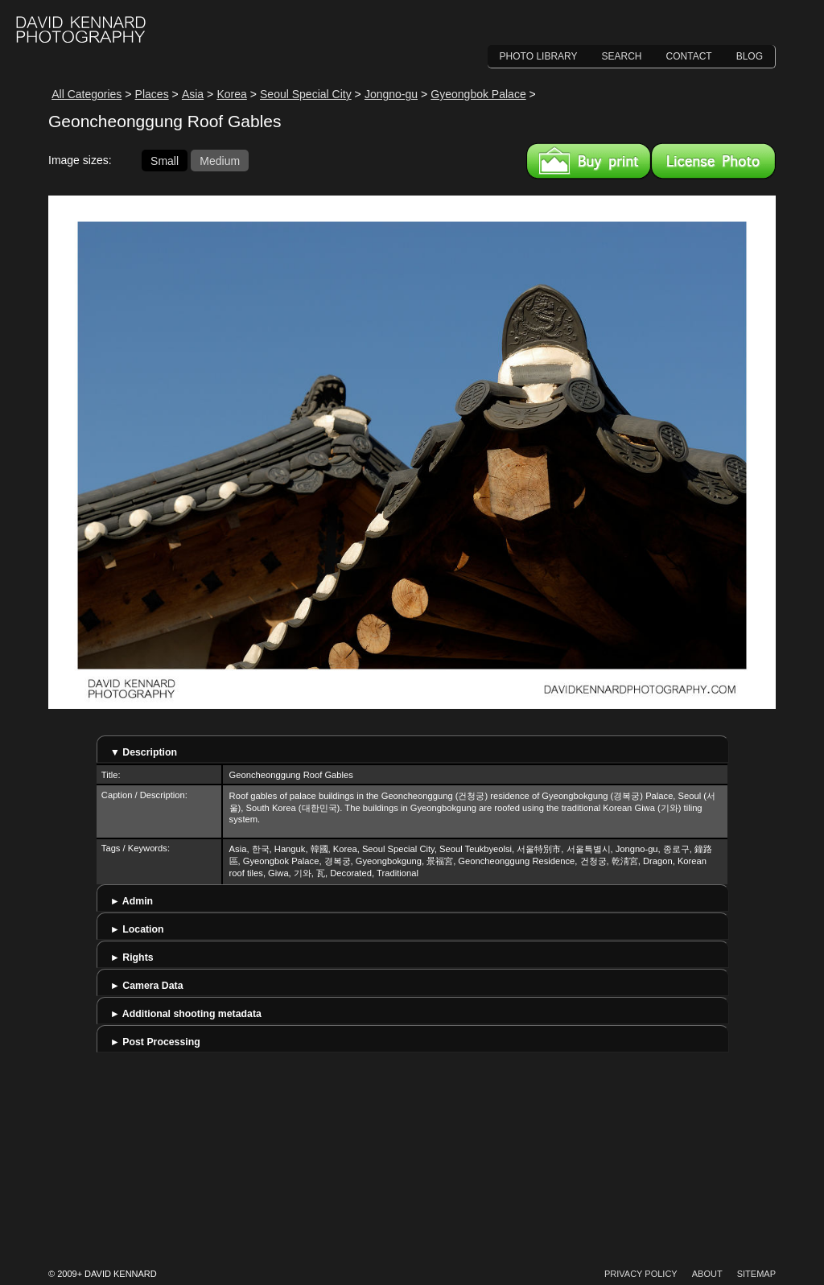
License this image (713, 160)
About (707, 1274)
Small (164, 160)
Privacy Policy (641, 1274)
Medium (220, 160)
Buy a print (588, 160)
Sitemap (756, 1274)
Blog (749, 56)
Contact (689, 56)
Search (622, 56)
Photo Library (539, 56)
